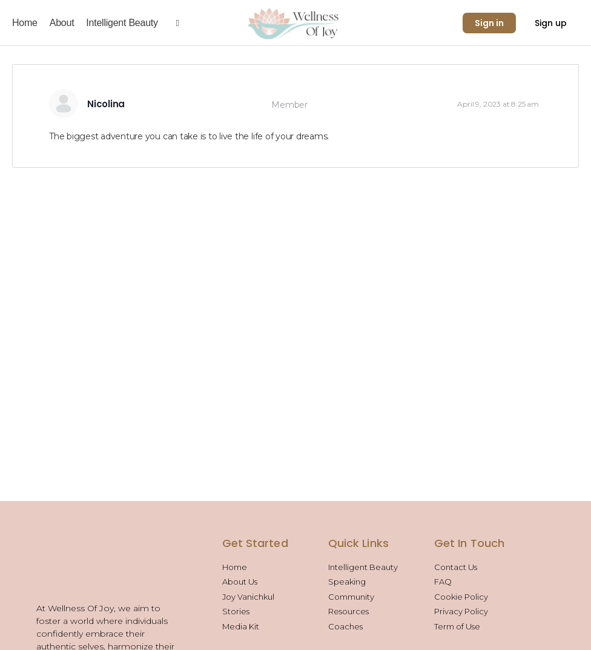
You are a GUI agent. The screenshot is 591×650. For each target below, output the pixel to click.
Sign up (551, 23)
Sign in (489, 23)
